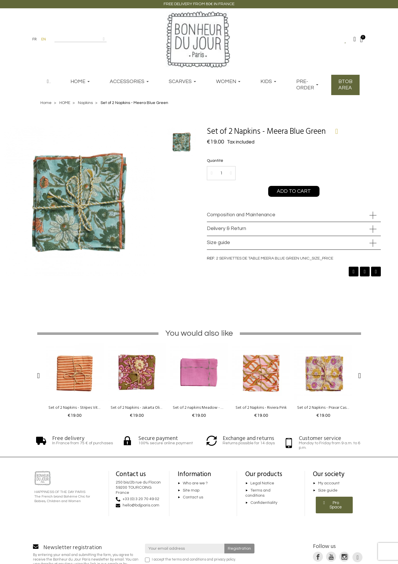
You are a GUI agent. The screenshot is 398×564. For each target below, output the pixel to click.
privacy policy (224, 559)
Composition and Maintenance (241, 214)
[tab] (294, 215)
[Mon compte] (355, 39)
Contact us (193, 498)
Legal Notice (262, 483)
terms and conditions (189, 559)
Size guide (218, 242)
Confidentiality (263, 503)
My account (329, 483)
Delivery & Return (226, 228)
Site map (191, 490)
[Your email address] (184, 548)
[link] (318, 557)
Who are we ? (195, 483)
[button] (293, 191)
